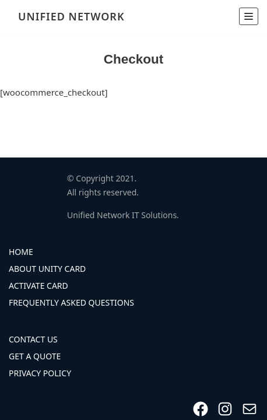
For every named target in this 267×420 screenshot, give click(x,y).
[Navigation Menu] (248, 16)
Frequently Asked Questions (71, 302)
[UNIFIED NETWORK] (68, 16)
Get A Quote (35, 356)
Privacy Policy (40, 373)
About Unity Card (47, 268)
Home (21, 251)
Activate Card (38, 285)
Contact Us (33, 339)
